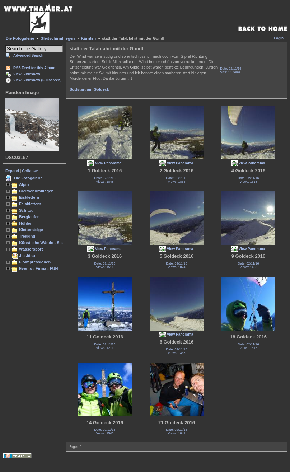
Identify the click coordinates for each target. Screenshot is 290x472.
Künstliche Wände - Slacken (45, 242)
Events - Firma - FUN (38, 268)
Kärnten (88, 38)
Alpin (24, 184)
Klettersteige (31, 230)
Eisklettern (29, 197)
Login (279, 38)
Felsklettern (30, 204)
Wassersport (31, 249)
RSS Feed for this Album (34, 68)
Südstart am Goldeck (89, 89)
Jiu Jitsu (27, 255)
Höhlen (25, 223)
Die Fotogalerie (20, 38)
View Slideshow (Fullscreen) (37, 80)
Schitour (27, 210)
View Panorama (108, 163)
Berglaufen (29, 217)
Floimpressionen (35, 262)
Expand (12, 171)
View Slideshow (26, 74)
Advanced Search (28, 55)
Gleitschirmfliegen (58, 38)
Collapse (30, 171)
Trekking (27, 236)
